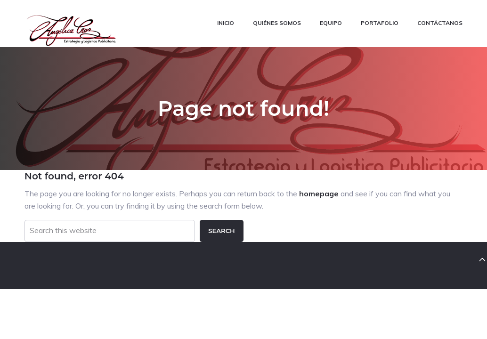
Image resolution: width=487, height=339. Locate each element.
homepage (319, 193)
